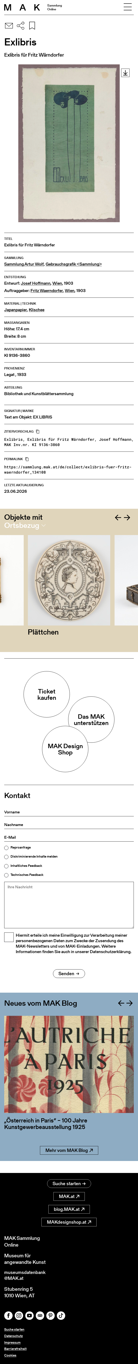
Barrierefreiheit (15, 1348)
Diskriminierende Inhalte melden (34, 856)
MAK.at (69, 1195)
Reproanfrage (21, 847)
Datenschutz (13, 1335)
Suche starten (69, 1182)
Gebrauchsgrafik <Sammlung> (74, 264)
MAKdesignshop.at (69, 1221)
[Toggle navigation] (128, 7)
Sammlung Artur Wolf (24, 264)
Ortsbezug (21, 525)
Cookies (10, 1355)
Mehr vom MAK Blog (69, 1161)
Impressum (12, 1342)
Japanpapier (15, 309)
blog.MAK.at (69, 1208)
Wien (57, 283)
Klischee (36, 309)
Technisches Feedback (27, 875)
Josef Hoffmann (35, 283)
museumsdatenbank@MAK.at (26, 1274)
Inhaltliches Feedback (26, 865)
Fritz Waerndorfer (47, 290)
